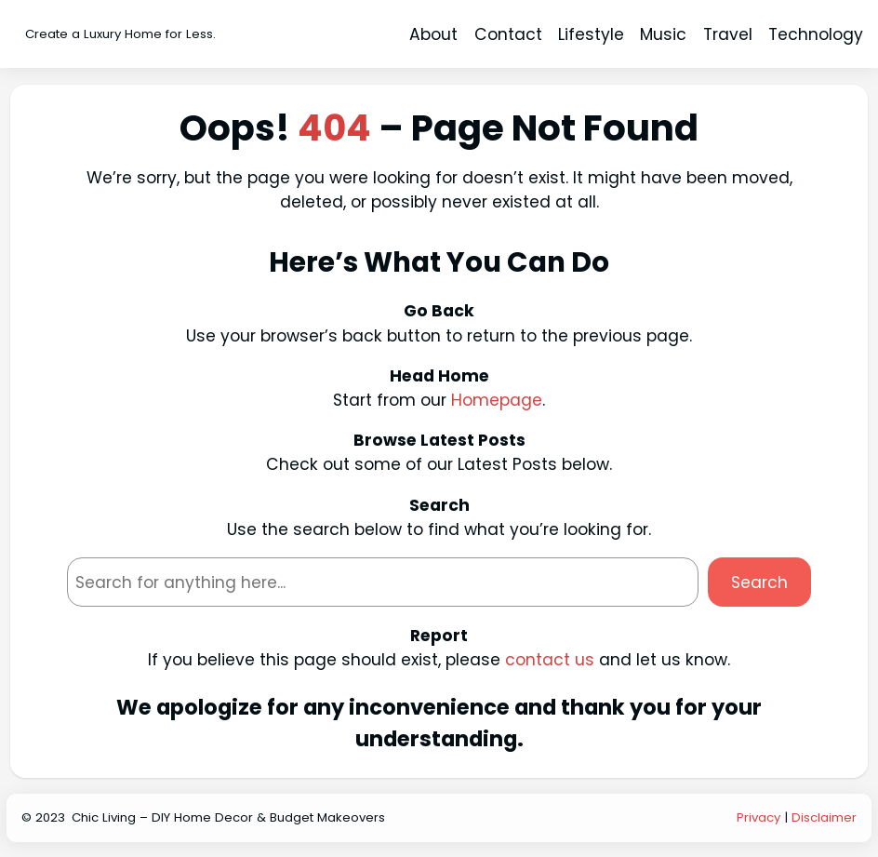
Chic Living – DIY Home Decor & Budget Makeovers (228, 817)
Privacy (758, 817)
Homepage (496, 400)
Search (759, 582)
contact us (549, 660)
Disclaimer (824, 817)
